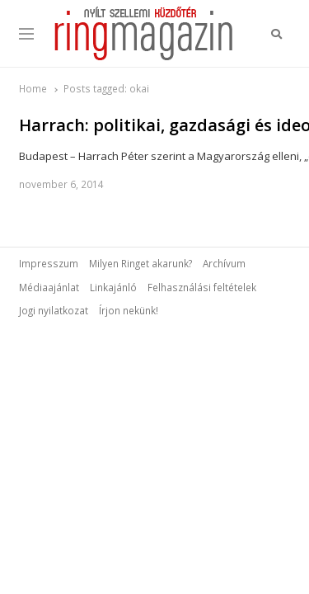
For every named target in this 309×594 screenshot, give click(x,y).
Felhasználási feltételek (201, 287)
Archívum (224, 263)
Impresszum (48, 263)
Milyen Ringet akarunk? (140, 263)
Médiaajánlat (49, 287)
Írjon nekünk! (128, 310)
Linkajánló (113, 287)
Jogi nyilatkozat (53, 310)
